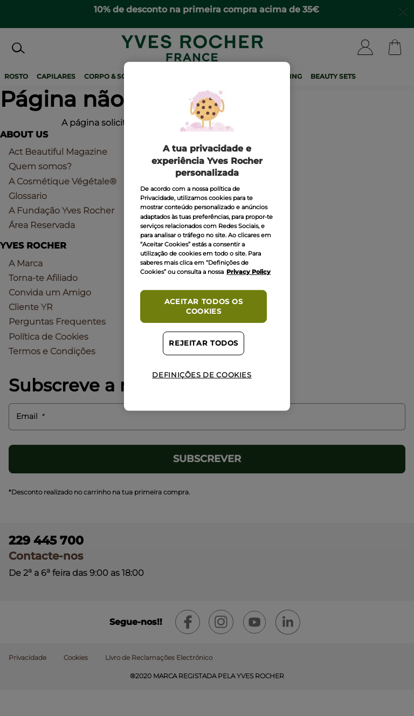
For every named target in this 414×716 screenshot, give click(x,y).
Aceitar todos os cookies (203, 306)
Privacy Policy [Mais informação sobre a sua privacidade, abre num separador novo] (248, 272)
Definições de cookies (201, 375)
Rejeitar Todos (203, 343)
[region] (206, 236)
